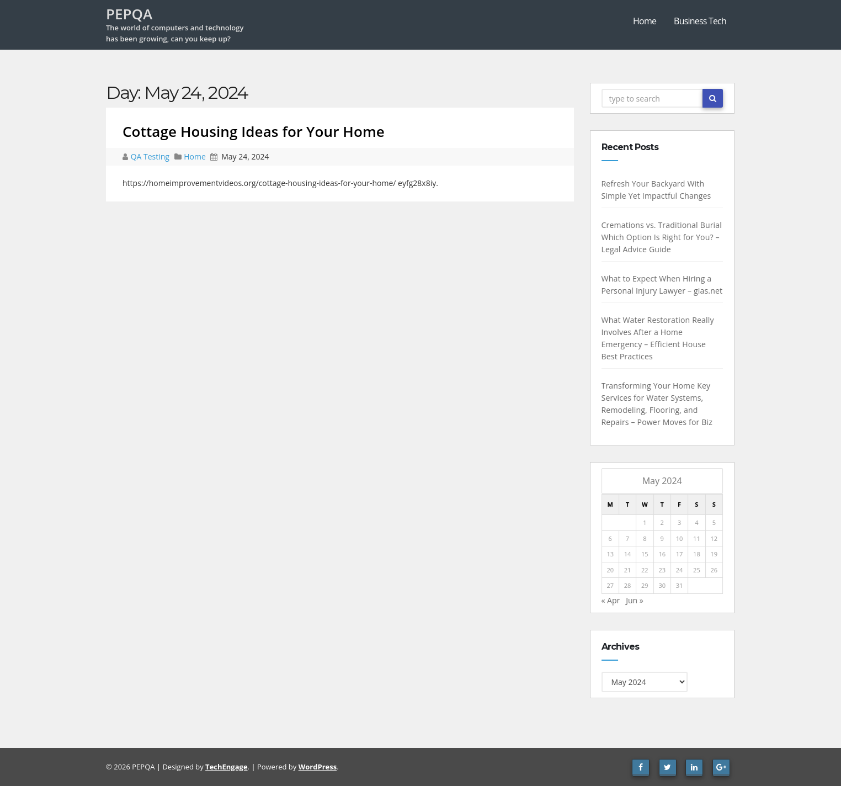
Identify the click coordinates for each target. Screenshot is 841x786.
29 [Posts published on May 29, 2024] (644, 585)
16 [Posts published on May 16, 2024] (662, 554)
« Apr (610, 600)
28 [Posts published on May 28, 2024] (627, 585)
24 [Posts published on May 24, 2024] (679, 570)
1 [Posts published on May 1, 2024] (644, 522)
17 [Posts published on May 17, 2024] (679, 554)
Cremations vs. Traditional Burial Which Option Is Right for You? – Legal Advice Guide (661, 237)
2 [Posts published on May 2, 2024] (661, 522)
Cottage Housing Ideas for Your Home (254, 131)
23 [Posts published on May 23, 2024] (662, 570)
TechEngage (226, 767)
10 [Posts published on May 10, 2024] (679, 538)
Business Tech (700, 21)
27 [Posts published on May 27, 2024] (610, 585)
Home (644, 21)
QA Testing (151, 156)
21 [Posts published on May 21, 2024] (627, 570)
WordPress (318, 767)
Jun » (634, 600)
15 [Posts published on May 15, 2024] (644, 554)
